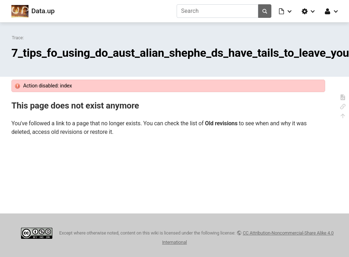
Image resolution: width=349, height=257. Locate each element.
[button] (285, 11)
